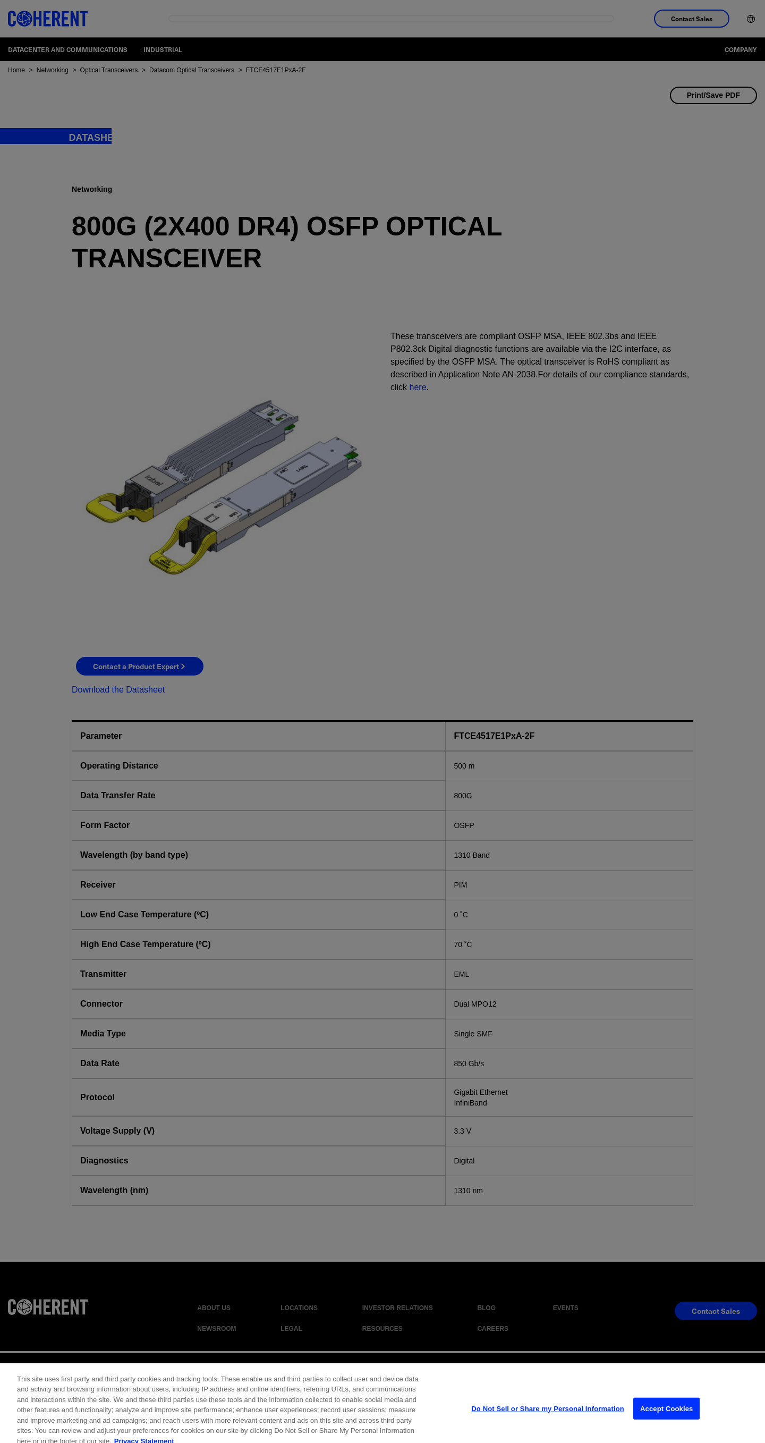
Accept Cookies (666, 1418)
